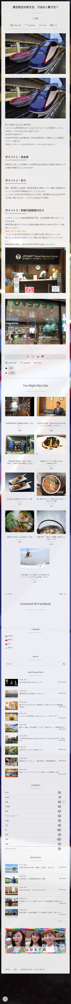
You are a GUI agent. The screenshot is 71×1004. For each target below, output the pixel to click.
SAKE (33, 797)
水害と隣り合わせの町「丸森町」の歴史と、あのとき (36, 867)
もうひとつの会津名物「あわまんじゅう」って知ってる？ (38, 716)
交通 (36, 18)
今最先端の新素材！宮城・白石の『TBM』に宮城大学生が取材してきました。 (19, 466)
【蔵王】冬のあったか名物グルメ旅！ (19, 539)
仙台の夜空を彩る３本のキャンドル (30, 682)
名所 (33, 839)
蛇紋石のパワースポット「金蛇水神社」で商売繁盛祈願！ (38, 761)
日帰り (33, 820)
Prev (8, 594)
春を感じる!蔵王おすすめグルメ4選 (19, 501)
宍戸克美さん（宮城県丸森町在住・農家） (33, 879)
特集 (19, 433)
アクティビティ (33, 848)
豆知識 (33, 806)
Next (62, 594)
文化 (33, 825)
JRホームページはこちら (15, 231)
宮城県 (12, 373)
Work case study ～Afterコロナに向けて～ (33, 890)
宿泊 (33, 811)
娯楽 (33, 834)
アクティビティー (33, 816)
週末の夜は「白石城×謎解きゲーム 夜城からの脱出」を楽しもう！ (40, 912)
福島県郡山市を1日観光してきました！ (32, 693)
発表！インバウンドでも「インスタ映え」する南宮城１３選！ (39, 772)
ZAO (19, 506)
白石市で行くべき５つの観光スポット (31, 750)
